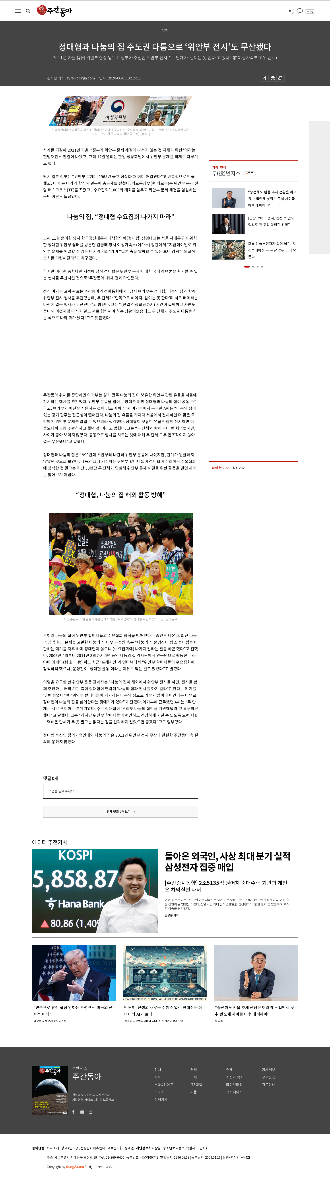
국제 (193, 1077)
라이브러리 (234, 1085)
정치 (157, 1070)
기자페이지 (234, 1092)
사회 (157, 1077)
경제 (193, 1070)
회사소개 (53, 1148)
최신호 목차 (235, 1077)
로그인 (310, 11)
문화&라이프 (163, 1085)
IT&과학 (196, 1085)
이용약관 (128, 1148)
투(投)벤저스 (226, 173)
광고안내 (268, 1085)
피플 (193, 1092)
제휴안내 (99, 1148)
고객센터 (113, 1148)
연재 (229, 1070)
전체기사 (161, 1100)
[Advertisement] (109, 355)
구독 (251, 174)
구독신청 (268, 1077)
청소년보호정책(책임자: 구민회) (185, 1148)
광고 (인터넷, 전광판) (76, 1148)
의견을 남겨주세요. (62, 791)
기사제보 (268, 1070)
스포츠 (159, 1092)
